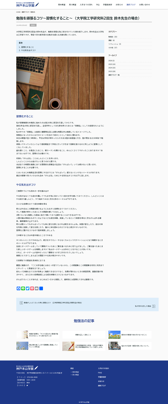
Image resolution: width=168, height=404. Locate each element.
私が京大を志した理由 (145, 306)
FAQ (97, 4)
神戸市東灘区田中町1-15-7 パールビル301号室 (43, 373)
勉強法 (33, 25)
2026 (110, 60)
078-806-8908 (32, 377)
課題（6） (112, 40)
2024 (110, 68)
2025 (110, 64)
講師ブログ (131, 4)
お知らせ (119, 4)
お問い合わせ (144, 4)
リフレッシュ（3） (115, 44)
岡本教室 (61, 4)
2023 (110, 71)
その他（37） (113, 47)
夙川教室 (72, 4)
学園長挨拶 (107, 4)
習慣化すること (27, 47)
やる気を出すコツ (28, 50)
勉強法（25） (113, 37)
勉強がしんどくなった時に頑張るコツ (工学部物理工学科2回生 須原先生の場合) (51, 302)
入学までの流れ (86, 4)
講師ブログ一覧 (114, 75)
